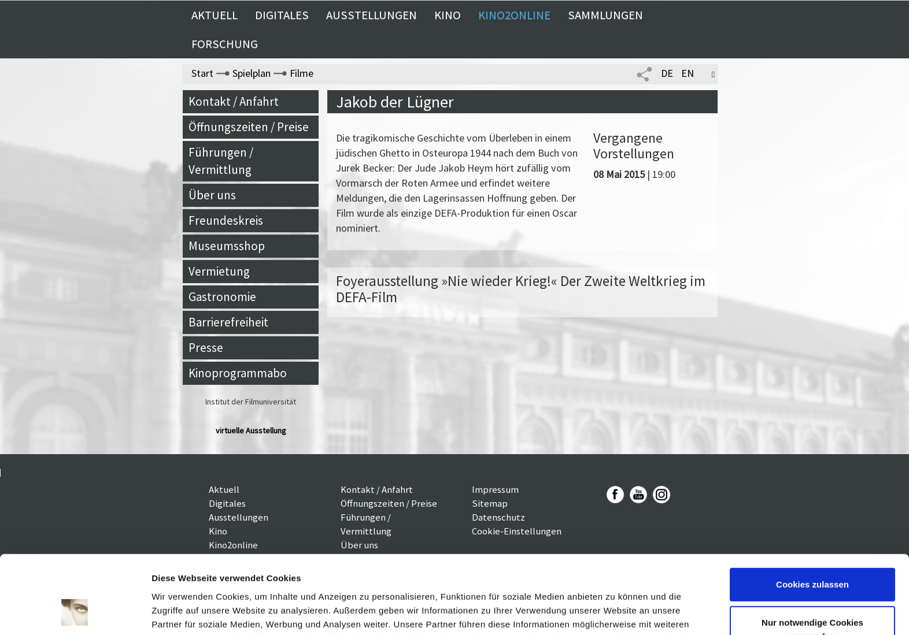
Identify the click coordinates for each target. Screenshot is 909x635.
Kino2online (514, 15)
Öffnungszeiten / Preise (249, 127)
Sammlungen (605, 15)
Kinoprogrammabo (238, 373)
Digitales (282, 15)
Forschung (224, 43)
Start (202, 73)
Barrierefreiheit (228, 322)
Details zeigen (181, 612)
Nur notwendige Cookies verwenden (812, 558)
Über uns (212, 195)
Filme (301, 73)
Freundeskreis (226, 220)
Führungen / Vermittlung (221, 160)
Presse (206, 347)
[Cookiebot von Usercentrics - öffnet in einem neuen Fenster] (74, 612)
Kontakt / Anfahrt (234, 101)
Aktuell (214, 15)
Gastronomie (222, 296)
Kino (447, 15)
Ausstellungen (371, 15)
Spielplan (251, 73)
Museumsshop (227, 246)
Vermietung (219, 271)
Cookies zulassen (812, 513)
